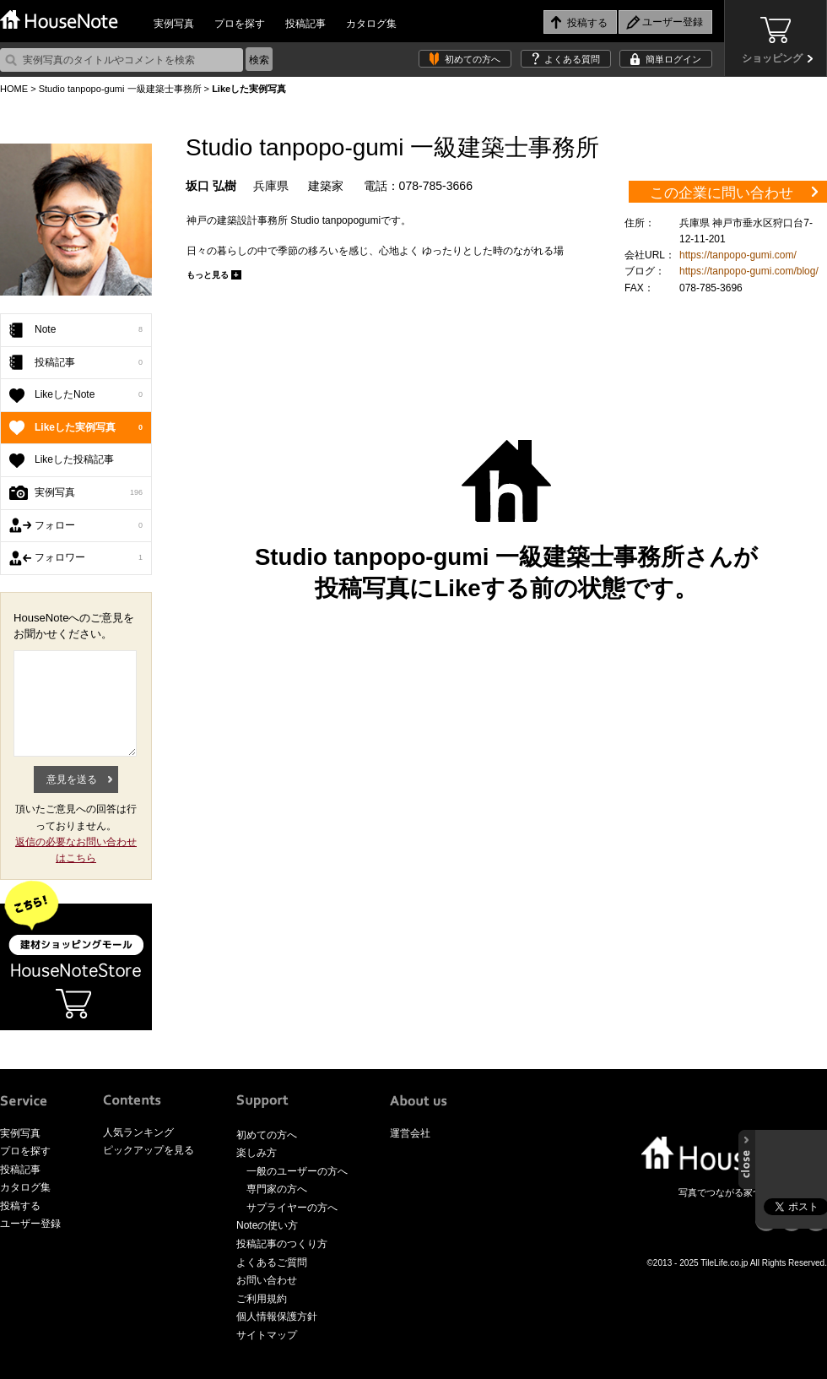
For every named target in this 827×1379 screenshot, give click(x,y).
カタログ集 (371, 24)
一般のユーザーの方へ (297, 1171)
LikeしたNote (89, 395)
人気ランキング (138, 1132)
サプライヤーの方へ (292, 1207)
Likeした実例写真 (89, 428)
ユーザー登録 (30, 1224)
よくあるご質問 (271, 1262)
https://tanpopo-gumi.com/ (738, 255)
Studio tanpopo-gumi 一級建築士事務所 (120, 89)
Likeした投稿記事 (74, 459)
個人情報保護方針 (276, 1316)
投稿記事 (305, 24)
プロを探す (239, 24)
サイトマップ (266, 1335)
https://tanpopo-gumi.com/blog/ (749, 271)
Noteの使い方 (267, 1225)
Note (89, 330)
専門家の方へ (276, 1189)
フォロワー (89, 558)
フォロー (89, 526)
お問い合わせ (266, 1280)
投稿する (20, 1206)
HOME (14, 89)
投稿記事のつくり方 (281, 1244)
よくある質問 (572, 59)
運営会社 (410, 1133)
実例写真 (174, 24)
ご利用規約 (261, 1299)
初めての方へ (472, 59)
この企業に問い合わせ (721, 193)
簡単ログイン (673, 59)
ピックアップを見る (148, 1150)
